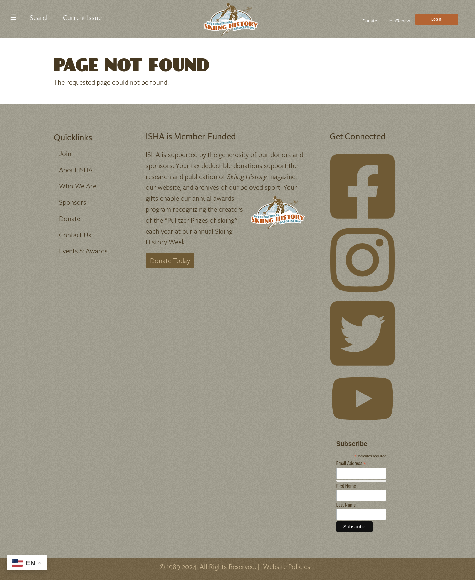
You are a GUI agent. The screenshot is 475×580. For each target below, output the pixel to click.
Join (65, 153)
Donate (369, 20)
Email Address (351, 463)
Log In (436, 19)
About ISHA (76, 170)
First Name (346, 486)
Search (40, 17)
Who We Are (77, 186)
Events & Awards (83, 251)
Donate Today (170, 260)
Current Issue (82, 17)
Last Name (346, 505)
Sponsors (72, 202)
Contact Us (75, 234)
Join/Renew (399, 20)
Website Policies (286, 566)
